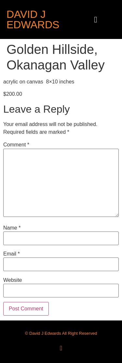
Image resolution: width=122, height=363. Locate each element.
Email (11, 254)
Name (11, 228)
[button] (95, 19)
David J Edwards (33, 19)
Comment (16, 144)
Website (12, 280)
